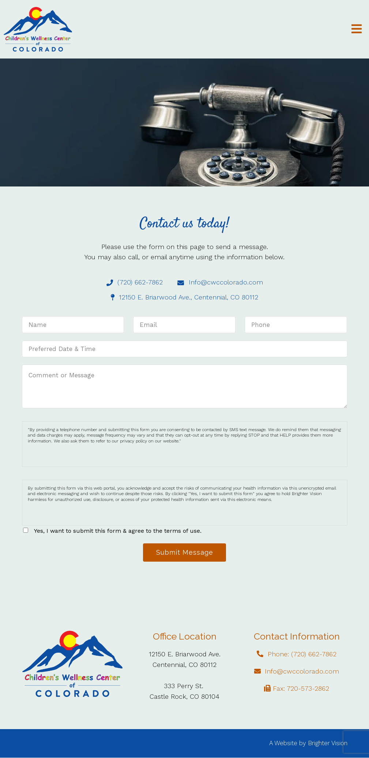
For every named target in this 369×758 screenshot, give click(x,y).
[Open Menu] (356, 29)
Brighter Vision (327, 743)
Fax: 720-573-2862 (301, 689)
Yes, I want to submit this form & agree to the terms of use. (118, 530)
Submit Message (184, 553)
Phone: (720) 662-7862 (302, 655)
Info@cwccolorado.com (302, 671)
